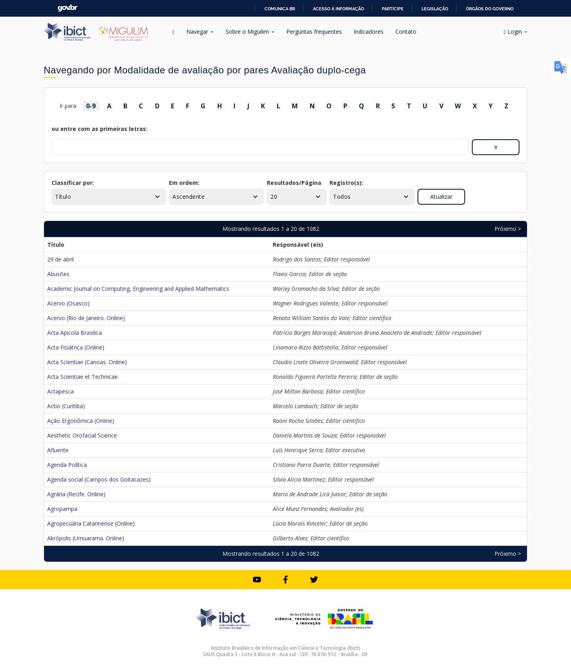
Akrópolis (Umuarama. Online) (85, 538)
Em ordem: (184, 182)
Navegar (200, 31)
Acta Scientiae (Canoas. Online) (87, 362)
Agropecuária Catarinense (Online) (91, 523)
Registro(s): (346, 182)
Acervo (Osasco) (68, 303)
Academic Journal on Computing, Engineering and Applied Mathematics (138, 288)
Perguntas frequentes (314, 31)
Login (515, 31)
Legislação (435, 9)
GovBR (67, 8)
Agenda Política (67, 464)
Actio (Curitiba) (66, 406)
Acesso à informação (338, 9)
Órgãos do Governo (490, 9)
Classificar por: (73, 182)
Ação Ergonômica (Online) (80, 420)
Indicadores (368, 31)
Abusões (58, 274)
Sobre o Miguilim (250, 31)
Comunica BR (279, 9)
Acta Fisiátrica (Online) (75, 347)
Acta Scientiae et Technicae (82, 376)
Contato (405, 31)
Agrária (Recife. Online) (76, 494)
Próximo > (507, 228)
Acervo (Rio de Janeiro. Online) (86, 318)
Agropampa (62, 509)
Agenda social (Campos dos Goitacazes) (99, 479)
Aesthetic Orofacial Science (82, 435)
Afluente (58, 450)
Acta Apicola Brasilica (74, 332)
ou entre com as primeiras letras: (100, 128)
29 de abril (60, 259)
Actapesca (60, 391)
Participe (393, 9)
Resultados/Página (294, 182)
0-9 (91, 106)
